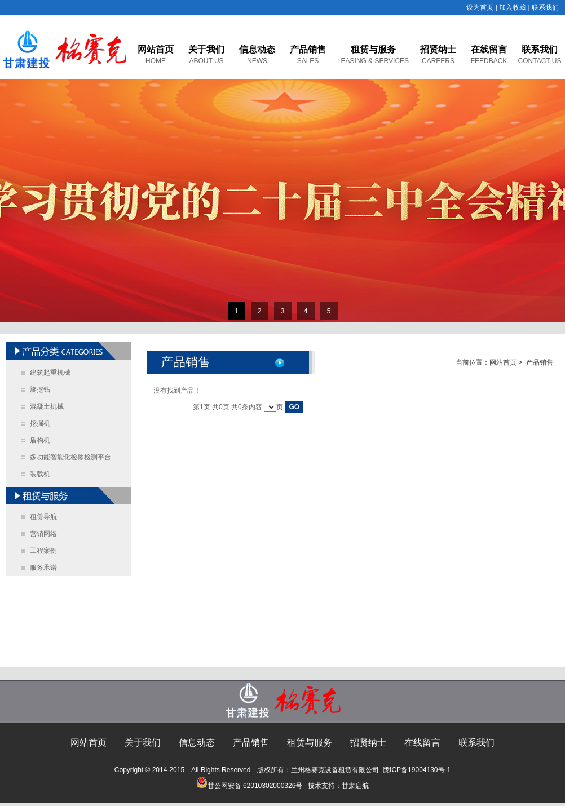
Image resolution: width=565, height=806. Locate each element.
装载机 (40, 474)
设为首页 (479, 7)
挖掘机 (40, 423)
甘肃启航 (355, 786)
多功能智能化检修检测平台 (70, 457)
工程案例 (43, 551)
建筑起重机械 (50, 373)
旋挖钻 (40, 389)
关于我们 (206, 49)
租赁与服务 (373, 49)
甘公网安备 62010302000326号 (249, 786)
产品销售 (308, 49)
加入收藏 (512, 7)
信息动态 (257, 49)
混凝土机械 (47, 406)
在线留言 (489, 49)
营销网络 (43, 534)
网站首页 (156, 49)
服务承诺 (43, 568)
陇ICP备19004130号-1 (417, 770)
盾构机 (40, 440)
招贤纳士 (438, 49)
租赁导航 (43, 517)
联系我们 (545, 7)
